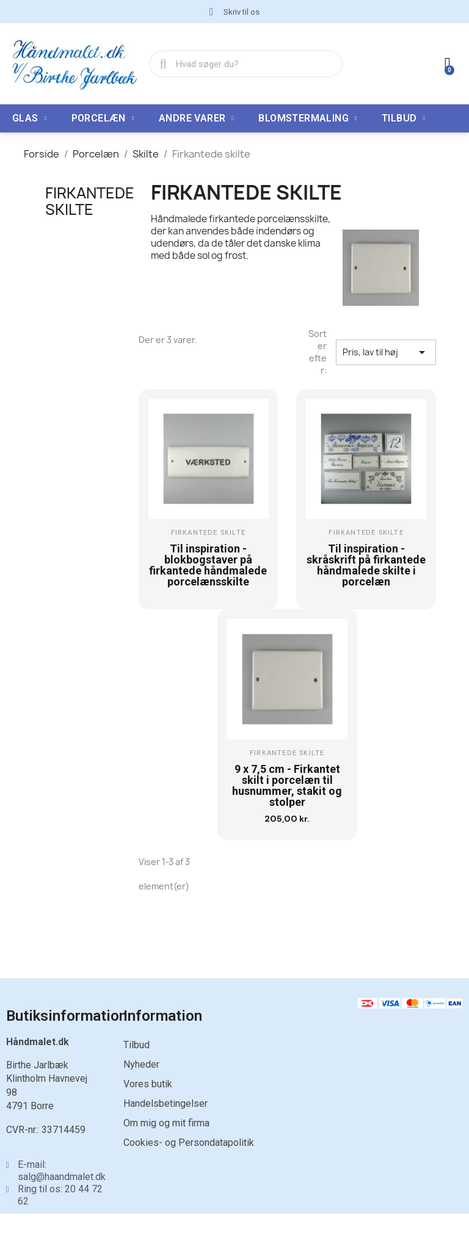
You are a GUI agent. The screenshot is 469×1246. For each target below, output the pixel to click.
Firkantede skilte (89, 201)
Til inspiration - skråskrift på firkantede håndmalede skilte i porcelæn (366, 565)
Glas (29, 118)
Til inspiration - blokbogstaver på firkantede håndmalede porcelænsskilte (208, 565)
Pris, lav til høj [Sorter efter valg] (386, 352)
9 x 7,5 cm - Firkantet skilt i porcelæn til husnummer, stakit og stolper (287, 785)
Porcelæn (102, 118)
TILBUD (403, 118)
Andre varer (196, 118)
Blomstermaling (307, 118)
